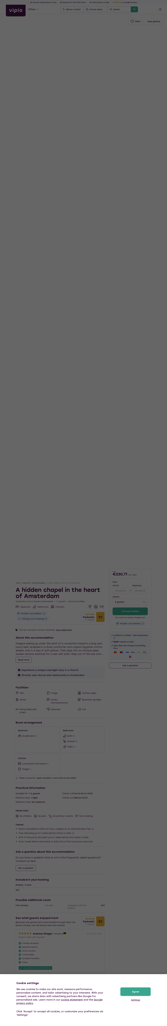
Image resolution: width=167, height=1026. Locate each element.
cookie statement (72, 999)
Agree (135, 991)
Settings (135, 1000)
